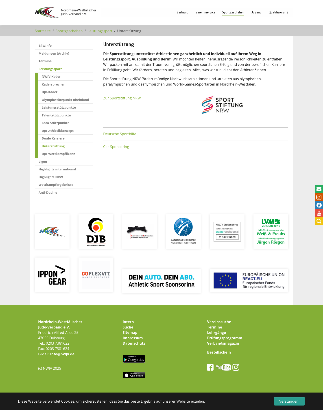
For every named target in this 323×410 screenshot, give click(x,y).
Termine (214, 327)
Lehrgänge (216, 332)
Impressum (133, 337)
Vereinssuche (219, 321)
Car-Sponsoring (116, 146)
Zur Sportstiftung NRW (122, 98)
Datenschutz (134, 343)
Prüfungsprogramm (224, 337)
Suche (128, 327)
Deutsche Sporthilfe (119, 133)
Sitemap (130, 332)
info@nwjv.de (62, 354)
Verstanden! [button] (289, 401)
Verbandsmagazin (223, 343)
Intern (128, 321)
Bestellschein (219, 352)
